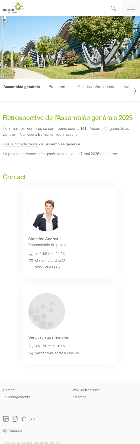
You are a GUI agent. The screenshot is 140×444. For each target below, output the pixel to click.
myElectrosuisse (86, 390)
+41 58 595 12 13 (50, 253)
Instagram (15, 419)
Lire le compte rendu (20, 144)
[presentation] (134, 90)
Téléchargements (16, 397)
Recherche (113, 8)
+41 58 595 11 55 (50, 346)
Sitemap (79, 397)
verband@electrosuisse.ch (57, 353)
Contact (9, 390)
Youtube (32, 419)
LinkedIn (6, 419)
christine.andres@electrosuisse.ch (50, 263)
